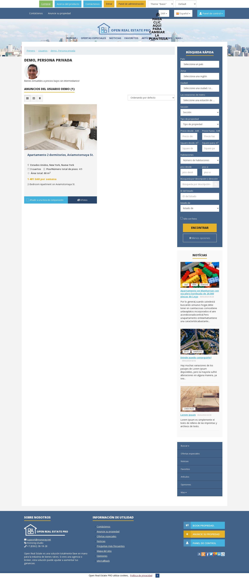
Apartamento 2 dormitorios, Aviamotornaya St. (60, 155)
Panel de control (211, 13)
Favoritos (131, 38)
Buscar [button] (72, 38)
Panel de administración (131, 3)
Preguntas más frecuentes (111, 546)
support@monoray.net (39, 539)
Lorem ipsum (189, 409)
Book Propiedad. (204, 525)
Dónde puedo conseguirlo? (196, 357)
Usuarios (42, 50)
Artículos (185, 476)
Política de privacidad (141, 575)
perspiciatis (197, 351)
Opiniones (186, 484)
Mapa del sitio (104, 551)
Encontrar (200, 228)
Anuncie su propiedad (59, 13)
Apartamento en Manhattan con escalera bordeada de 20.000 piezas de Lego (199, 293)
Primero (31, 50)
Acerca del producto (68, 4)
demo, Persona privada (63, 50)
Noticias (115, 38)
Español (183, 13)
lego (186, 285)
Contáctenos (93, 4)
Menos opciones (199, 238)
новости (204, 285)
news (194, 285)
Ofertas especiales (93, 38)
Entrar (109, 3)
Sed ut (186, 351)
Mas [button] (179, 38)
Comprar (46, 3)
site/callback (103, 560)
